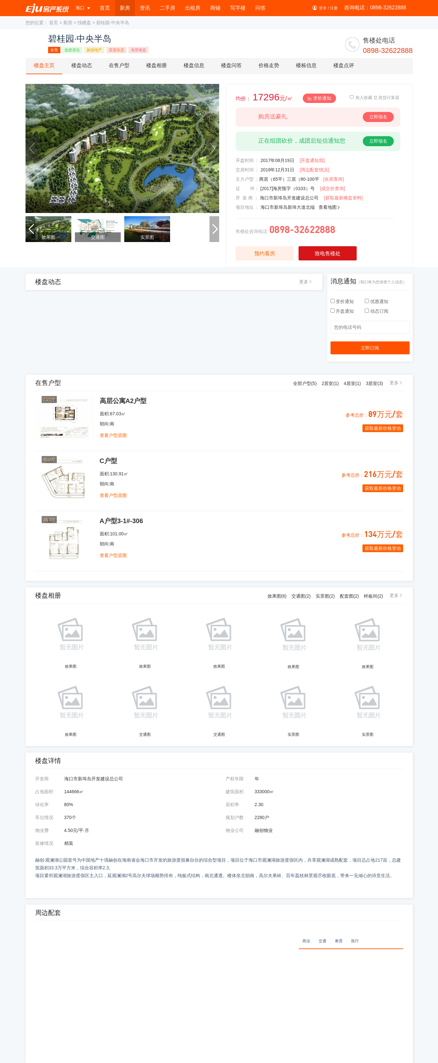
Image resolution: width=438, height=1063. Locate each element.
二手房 (167, 8)
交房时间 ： (248, 169)
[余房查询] (333, 179)
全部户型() (305, 383)
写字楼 (238, 8)
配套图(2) (349, 596)
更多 (303, 281)
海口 (83, 7)
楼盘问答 (231, 65)
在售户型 (119, 65)
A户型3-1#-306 (121, 520)
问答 (260, 8)
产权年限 (235, 778)
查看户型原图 (113, 435)
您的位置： (36, 22)
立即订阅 (370, 347)
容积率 (232, 804)
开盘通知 (343, 311)
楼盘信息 (194, 65)
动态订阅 (376, 311)
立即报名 (378, 116)
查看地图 (330, 207)
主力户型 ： (248, 179)
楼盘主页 (44, 65)
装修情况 (44, 843)
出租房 (192, 8)
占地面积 (44, 791)
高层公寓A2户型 (123, 400)
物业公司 (235, 830)
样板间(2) (373, 596)
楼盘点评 (343, 65)
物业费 (42, 830)
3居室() (374, 383)
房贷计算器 (386, 97)
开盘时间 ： (248, 160)
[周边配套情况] (314, 169)
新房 (125, 8)
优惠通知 (376, 301)
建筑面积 (235, 791)
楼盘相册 (156, 65)
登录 (323, 8)
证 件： (247, 188)
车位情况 (44, 817)
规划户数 (235, 817)
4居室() (352, 383)
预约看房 (264, 253)
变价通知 (319, 98)
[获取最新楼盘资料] (343, 197)
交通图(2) (301, 596)
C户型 (108, 460)
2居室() (330, 383)
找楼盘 (84, 22)
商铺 (215, 8)
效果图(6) (277, 596)
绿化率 (42, 804)
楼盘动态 (81, 65)
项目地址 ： (248, 207)
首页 (105, 8)
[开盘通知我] (312, 160)
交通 (322, 941)
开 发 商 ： (247, 197)
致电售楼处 (328, 253)
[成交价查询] (332, 188)
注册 (334, 8)
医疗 (355, 941)
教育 (339, 941)
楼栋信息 (306, 65)
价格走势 (269, 65)
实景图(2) (325, 596)
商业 (306, 941)
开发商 (42, 778)
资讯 (145, 8)
